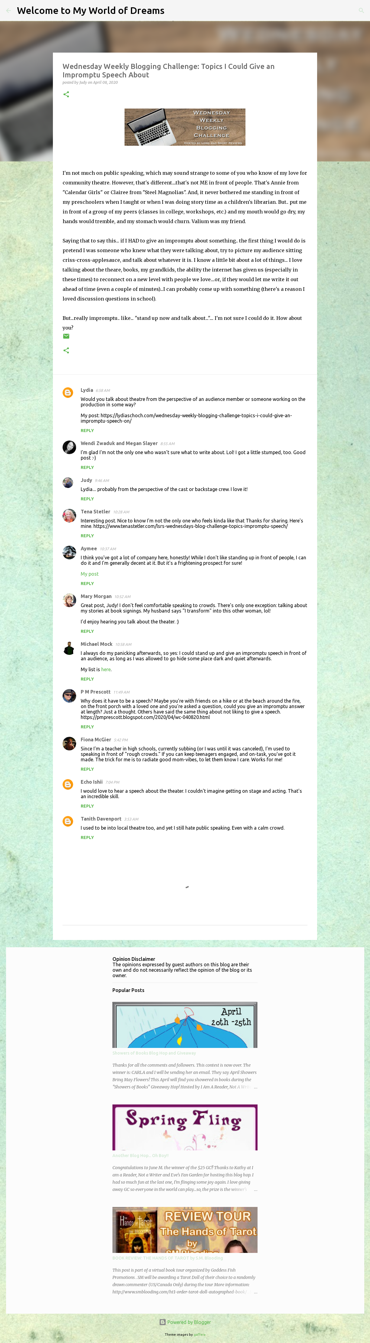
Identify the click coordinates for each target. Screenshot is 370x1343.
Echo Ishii (92, 782)
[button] (66, 95)
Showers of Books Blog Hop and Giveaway (154, 1053)
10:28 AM (121, 512)
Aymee (89, 548)
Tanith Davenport (101, 818)
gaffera (200, 1334)
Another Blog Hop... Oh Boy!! (140, 1155)
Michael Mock (96, 644)
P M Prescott (96, 691)
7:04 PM (112, 782)
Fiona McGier (96, 739)
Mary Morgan (96, 596)
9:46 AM (102, 480)
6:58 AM (103, 390)
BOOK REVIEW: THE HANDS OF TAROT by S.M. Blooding (167, 1258)
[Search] (173, 10)
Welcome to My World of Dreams (90, 10)
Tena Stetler (95, 511)
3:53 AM (131, 819)
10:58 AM (123, 644)
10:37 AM (107, 549)
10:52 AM (122, 596)
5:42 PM (121, 740)
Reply (87, 430)
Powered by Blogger (185, 1322)
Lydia (87, 390)
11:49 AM (121, 692)
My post (90, 574)
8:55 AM (167, 443)
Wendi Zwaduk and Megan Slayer (119, 443)
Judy (86, 480)
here (106, 669)
